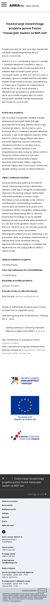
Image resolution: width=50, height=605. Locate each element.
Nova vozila (7, 505)
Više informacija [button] (16, 601)
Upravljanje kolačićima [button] (29, 590)
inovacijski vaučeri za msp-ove (16, 353)
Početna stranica (10, 501)
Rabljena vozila (9, 509)
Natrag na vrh (37, 494)
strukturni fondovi (10, 343)
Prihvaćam (42, 590)
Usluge (5, 513)
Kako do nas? (8, 525)
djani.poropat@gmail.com (27, 296)
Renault (5, 517)
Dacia (4, 521)
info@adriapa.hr (9, 562)
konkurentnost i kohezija (33, 350)
